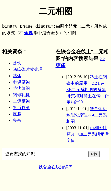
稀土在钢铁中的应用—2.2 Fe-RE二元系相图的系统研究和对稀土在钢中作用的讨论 (87, 90)
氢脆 (17, 114)
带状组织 (21, 88)
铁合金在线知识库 (56, 167)
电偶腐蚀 (21, 82)
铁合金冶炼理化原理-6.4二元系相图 (86, 115)
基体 (17, 75)
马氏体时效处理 (28, 69)
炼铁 (17, 63)
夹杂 (17, 120)
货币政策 (21, 107)
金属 (28, 33)
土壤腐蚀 (21, 101)
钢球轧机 (21, 95)
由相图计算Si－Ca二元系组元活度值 (87, 134)
